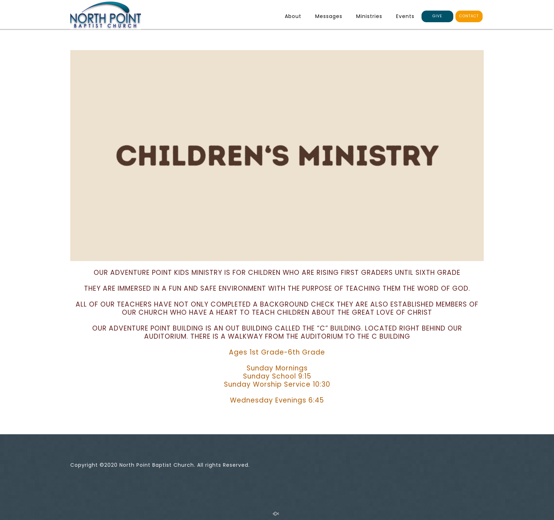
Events (405, 16)
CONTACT (469, 16)
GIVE (437, 16)
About (293, 16)
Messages (328, 16)
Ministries (369, 16)
